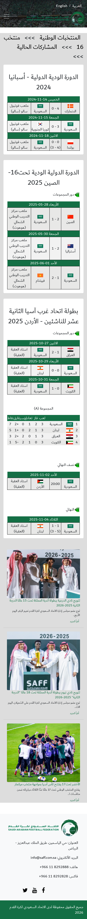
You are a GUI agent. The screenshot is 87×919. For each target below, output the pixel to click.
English (61, 6)
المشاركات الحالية (37, 47)
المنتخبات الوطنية (60, 38)
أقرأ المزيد (74, 621)
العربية (76, 6)
